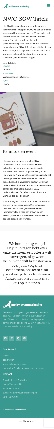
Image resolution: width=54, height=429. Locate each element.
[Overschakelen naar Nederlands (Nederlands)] (27, 421)
